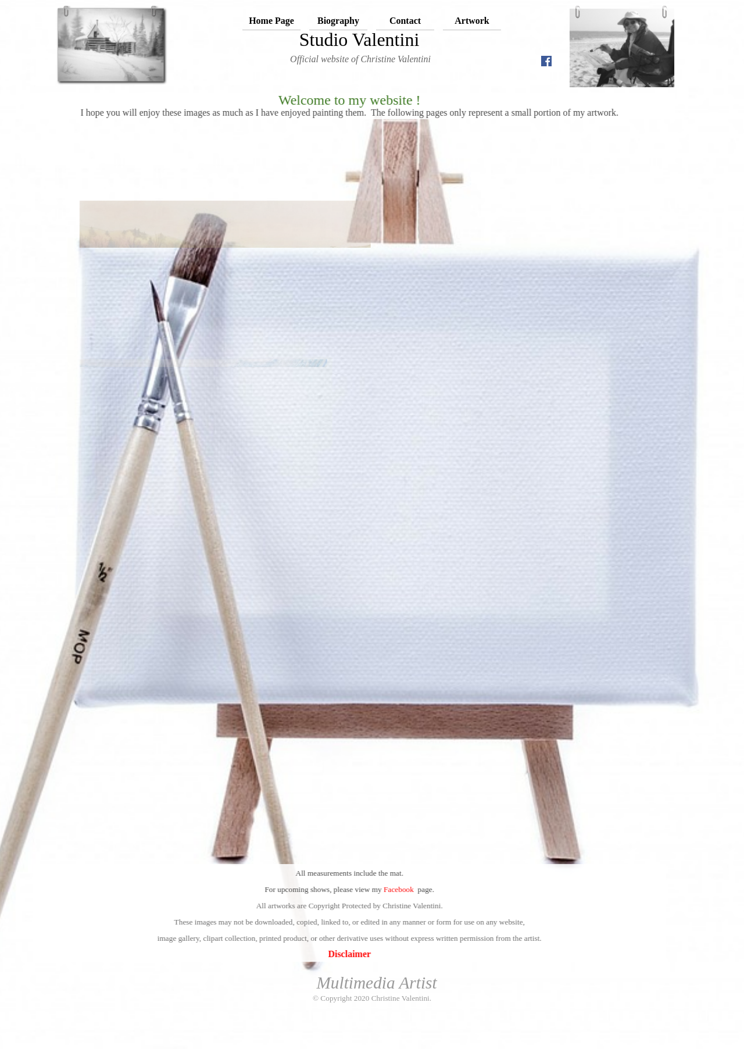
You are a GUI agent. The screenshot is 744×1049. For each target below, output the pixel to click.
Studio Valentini (359, 39)
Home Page (271, 21)
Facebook (345, 889)
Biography (338, 21)
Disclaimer (295, 954)
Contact (405, 21)
